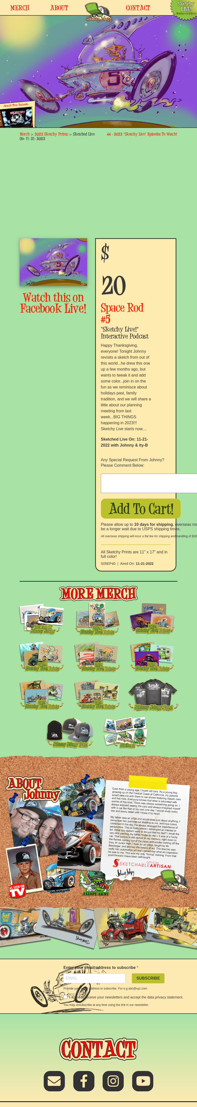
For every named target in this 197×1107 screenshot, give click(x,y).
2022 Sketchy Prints (51, 134)
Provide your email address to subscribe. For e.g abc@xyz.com (105, 988)
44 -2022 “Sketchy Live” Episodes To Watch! (142, 134)
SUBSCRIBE (148, 978)
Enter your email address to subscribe (100, 967)
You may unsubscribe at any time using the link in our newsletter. (106, 1005)
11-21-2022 (145, 564)
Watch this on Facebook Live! (53, 302)
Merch (25, 134)
